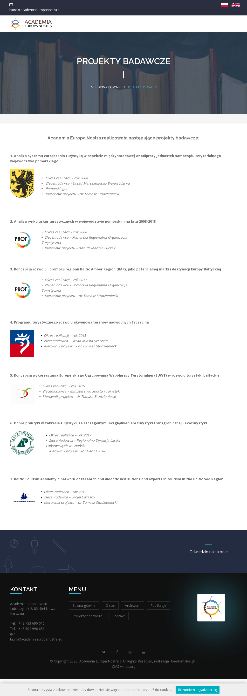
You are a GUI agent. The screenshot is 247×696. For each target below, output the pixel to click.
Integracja (157, 41)
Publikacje (158, 622)
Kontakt (179, 41)
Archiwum (132, 622)
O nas (67, 41)
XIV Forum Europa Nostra (213, 41)
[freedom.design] (183, 678)
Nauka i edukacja (126, 41)
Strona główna (43, 41)
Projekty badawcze (87, 633)
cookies (166, 689)
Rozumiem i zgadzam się (197, 689)
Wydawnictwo (91, 41)
